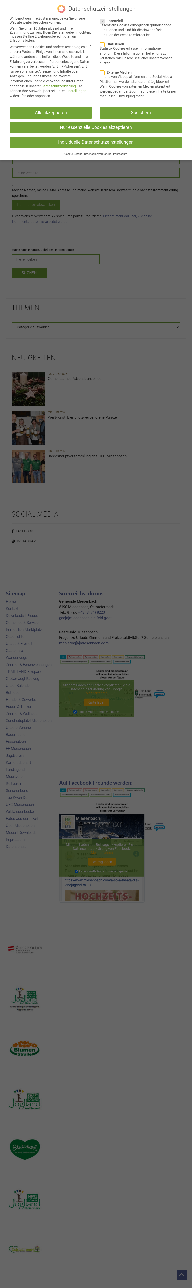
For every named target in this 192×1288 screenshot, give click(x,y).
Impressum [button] (120, 152)
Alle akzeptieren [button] (51, 111)
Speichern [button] (141, 111)
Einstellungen (76, 90)
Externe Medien (117, 71)
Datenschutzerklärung (59, 85)
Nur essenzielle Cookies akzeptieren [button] (96, 126)
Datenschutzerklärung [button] (98, 152)
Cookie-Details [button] (73, 152)
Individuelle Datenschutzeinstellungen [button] (96, 140)
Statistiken (114, 43)
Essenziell (113, 20)
